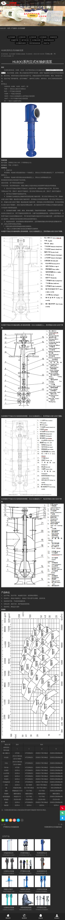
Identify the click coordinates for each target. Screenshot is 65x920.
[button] (24, 23)
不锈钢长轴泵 (21, 897)
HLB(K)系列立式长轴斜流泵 (53, 827)
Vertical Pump (51, 904)
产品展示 (14, 28)
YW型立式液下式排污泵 (42, 870)
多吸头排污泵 (58, 897)
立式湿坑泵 (32, 37)
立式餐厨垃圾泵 (21, 43)
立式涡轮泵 (43, 37)
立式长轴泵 (21, 28)
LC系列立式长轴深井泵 (26, 887)
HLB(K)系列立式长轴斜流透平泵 (29, 870)
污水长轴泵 (38, 902)
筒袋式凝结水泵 (49, 40)
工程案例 (35, 909)
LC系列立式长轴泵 (56, 852)
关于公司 (14, 909)
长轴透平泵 (14, 40)
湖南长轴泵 (41, 904)
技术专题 (50, 909)
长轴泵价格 (59, 902)
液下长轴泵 (12, 902)
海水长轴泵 (30, 902)
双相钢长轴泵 (49, 897)
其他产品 (46, 43)
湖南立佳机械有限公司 (29, 900)
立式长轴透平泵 (15, 904)
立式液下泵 (12, 897)
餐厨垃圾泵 (17, 900)
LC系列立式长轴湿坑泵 (11, 887)
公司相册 (42, 909)
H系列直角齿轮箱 (34, 43)
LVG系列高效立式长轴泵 (27, 852)
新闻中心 (21, 909)
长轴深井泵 (53, 37)
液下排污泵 (25, 40)
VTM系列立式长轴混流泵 (11, 827)
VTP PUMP (26, 906)
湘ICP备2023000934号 (48, 912)
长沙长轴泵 (49, 900)
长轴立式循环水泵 (49, 902)
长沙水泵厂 (58, 912)
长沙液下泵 (5, 904)
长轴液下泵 (57, 900)
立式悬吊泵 (22, 37)
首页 (8, 28)
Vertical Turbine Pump (37, 906)
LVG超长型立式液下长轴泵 (12, 852)
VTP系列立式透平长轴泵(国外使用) (15, 870)
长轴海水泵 (24, 904)
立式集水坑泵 (36, 40)
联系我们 (57, 909)
